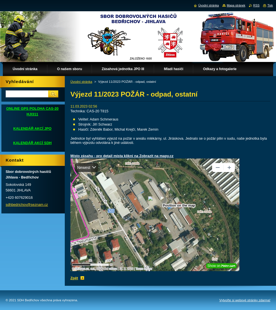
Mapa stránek (236, 5)
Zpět (74, 278)
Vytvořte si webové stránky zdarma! (244, 300)
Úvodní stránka (81, 81)
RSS (256, 5)
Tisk (270, 5)
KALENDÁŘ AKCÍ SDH (32, 143)
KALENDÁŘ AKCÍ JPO (32, 128)
